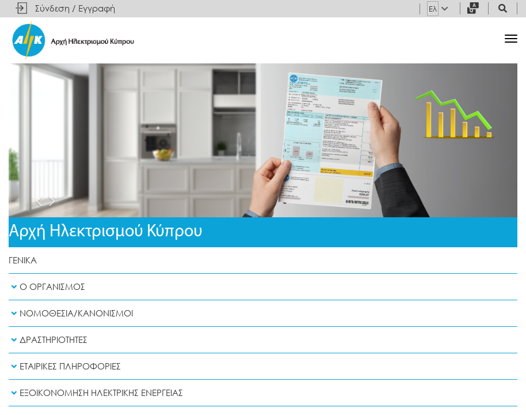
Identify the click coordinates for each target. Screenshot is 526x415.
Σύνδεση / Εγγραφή (75, 8)
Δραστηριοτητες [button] (48, 340)
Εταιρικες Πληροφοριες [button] (65, 366)
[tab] (263, 287)
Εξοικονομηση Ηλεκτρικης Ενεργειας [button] (96, 393)
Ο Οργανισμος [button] (47, 287)
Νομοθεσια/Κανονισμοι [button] (71, 313)
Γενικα (23, 260)
